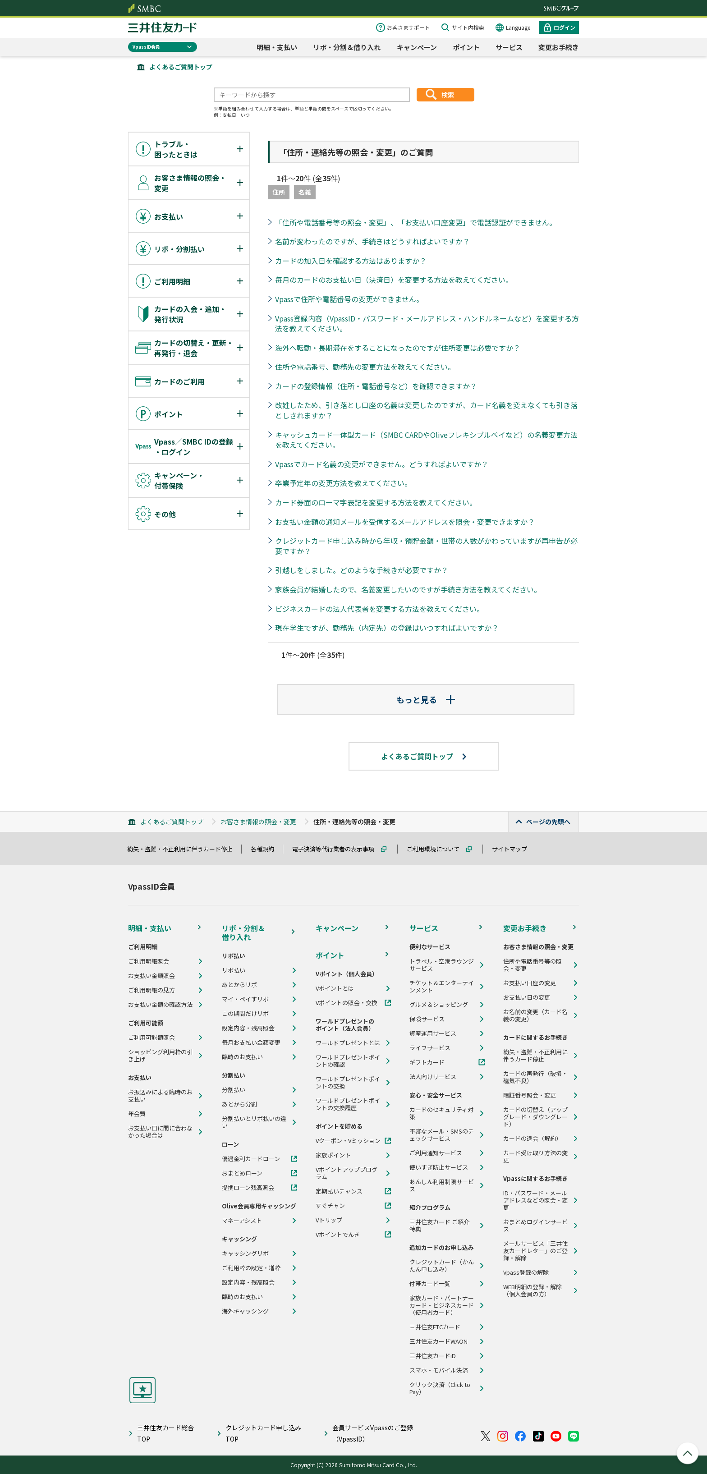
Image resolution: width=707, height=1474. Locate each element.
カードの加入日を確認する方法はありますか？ (351, 260)
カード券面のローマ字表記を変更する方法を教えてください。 (376, 502)
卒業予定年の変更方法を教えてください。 (343, 483)
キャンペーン (417, 47)
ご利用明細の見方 (151, 990)
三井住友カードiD (432, 1355)
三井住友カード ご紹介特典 (439, 1225)
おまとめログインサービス (535, 1225)
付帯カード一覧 (429, 1283)
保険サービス (427, 1019)
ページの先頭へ (548, 821)
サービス (509, 47)
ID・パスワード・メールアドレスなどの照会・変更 (535, 1200)
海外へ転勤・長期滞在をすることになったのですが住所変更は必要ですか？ (397, 347)
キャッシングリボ (245, 1253)
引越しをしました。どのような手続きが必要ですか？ (361, 570)
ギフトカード (427, 1062)
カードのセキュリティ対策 (441, 1113)
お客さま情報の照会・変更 (258, 821)
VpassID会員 (146, 46)
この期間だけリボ (245, 1013)
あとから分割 (239, 1104)
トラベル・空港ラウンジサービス (441, 965)
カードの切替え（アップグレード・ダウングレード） (535, 1117)
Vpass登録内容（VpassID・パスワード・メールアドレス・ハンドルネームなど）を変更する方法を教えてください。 (427, 323)
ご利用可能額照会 (151, 1037)
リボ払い (233, 970)
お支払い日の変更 (526, 997)
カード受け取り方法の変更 (535, 1156)
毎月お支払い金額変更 (251, 1042)
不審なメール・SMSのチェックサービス (441, 1135)
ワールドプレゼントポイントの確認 (348, 1061)
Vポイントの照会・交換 (346, 1002)
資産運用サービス (432, 1033)
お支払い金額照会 (151, 975)
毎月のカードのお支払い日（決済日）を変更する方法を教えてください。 (394, 279)
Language (518, 27)
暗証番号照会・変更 (529, 1095)
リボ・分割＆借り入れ (347, 47)
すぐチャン (330, 1205)
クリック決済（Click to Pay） (439, 1388)
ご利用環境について (437, 849)
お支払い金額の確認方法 (160, 1004)
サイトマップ (513, 849)
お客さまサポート (408, 27)
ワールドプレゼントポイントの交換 (348, 1082)
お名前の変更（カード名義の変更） (535, 1015)
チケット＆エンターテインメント (441, 986)
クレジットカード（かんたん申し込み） (441, 1265)
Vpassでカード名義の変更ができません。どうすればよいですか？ (381, 464)
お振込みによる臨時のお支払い (160, 1095)
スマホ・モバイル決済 (438, 1370)
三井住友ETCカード (434, 1327)
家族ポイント (333, 1155)
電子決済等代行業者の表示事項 (337, 849)
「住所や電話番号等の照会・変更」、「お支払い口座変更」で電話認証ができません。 (415, 222)
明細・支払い (277, 47)
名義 (304, 192)
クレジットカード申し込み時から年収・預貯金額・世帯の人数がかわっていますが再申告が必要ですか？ (426, 545)
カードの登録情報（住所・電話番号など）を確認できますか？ (376, 386)
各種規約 (266, 849)
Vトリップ (329, 1220)
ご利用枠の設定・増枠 (251, 1268)
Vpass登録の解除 (526, 1272)
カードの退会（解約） (532, 1138)
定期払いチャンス (339, 1191)
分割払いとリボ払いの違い (254, 1122)
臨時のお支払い (242, 1057)
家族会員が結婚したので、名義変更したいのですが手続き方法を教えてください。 (408, 589)
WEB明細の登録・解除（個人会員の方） (532, 1290)
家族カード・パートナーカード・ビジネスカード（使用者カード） (441, 1305)
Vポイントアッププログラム (346, 1173)
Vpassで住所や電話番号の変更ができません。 (349, 299)
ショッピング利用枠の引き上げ (160, 1055)
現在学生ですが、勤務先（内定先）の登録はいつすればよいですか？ (387, 627)
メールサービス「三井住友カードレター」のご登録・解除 (535, 1251)
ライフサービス (429, 1048)
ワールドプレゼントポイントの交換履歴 (348, 1104)
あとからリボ (239, 984)
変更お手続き (558, 47)
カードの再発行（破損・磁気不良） (535, 1077)
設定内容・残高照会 (248, 1028)
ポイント (466, 47)
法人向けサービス (432, 1076)
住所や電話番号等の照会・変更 (532, 965)
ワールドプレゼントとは (348, 1043)
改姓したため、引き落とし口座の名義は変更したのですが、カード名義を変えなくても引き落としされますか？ (426, 410)
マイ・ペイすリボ (245, 999)
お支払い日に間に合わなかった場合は (160, 1132)
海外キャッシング (245, 1311)
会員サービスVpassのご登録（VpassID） (372, 1433)
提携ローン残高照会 (248, 1187)
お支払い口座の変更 (529, 983)
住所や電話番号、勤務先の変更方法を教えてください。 (365, 366)
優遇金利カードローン (251, 1158)
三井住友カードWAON (438, 1341)
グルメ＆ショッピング (438, 1004)
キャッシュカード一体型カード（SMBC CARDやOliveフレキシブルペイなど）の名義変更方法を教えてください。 (426, 439)
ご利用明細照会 (148, 961)
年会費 (137, 1113)
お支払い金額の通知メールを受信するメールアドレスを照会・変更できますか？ (405, 521)
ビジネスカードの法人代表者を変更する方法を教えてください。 (379, 608)
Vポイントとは (335, 988)
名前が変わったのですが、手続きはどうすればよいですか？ (372, 241)
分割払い (233, 1089)
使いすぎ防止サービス (438, 1167)
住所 (278, 192)
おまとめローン (242, 1173)
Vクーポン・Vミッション (348, 1140)
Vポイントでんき (338, 1234)
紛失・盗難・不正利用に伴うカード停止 (184, 849)
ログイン (564, 27)
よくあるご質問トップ (180, 66)
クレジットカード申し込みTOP (263, 1433)
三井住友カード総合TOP (165, 1433)
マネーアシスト (242, 1220)
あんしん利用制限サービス (441, 1185)
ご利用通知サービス (435, 1153)
